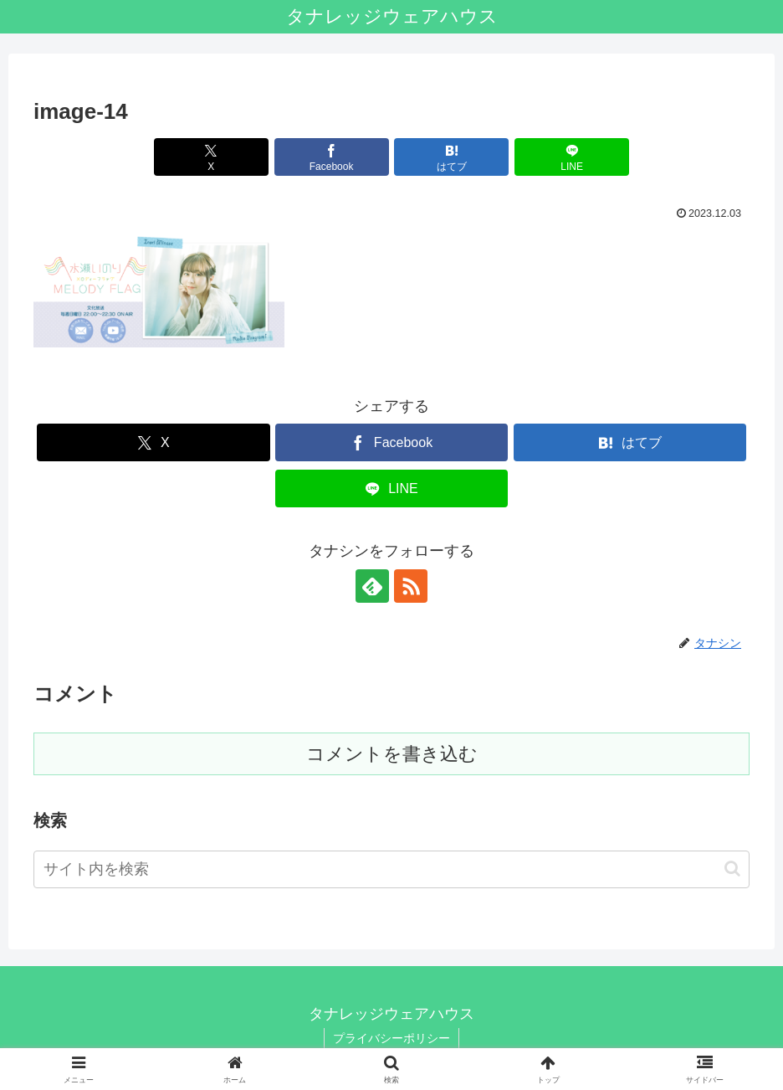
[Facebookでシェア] (331, 157)
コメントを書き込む (392, 753)
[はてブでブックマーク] (451, 157)
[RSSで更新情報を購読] (410, 586)
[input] (391, 869)
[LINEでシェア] (571, 157)
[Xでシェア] (211, 157)
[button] (732, 868)
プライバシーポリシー (391, 1038)
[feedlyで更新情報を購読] (372, 586)
